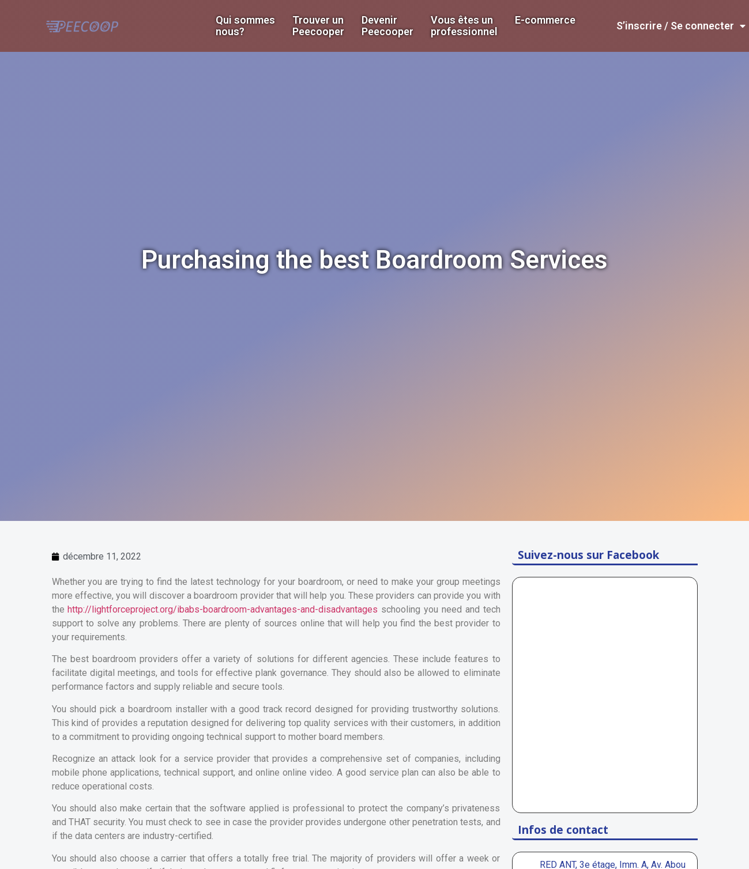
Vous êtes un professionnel (464, 25)
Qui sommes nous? (245, 25)
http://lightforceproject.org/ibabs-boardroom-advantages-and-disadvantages (222, 609)
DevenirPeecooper (387, 25)
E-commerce (545, 20)
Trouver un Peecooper (318, 25)
